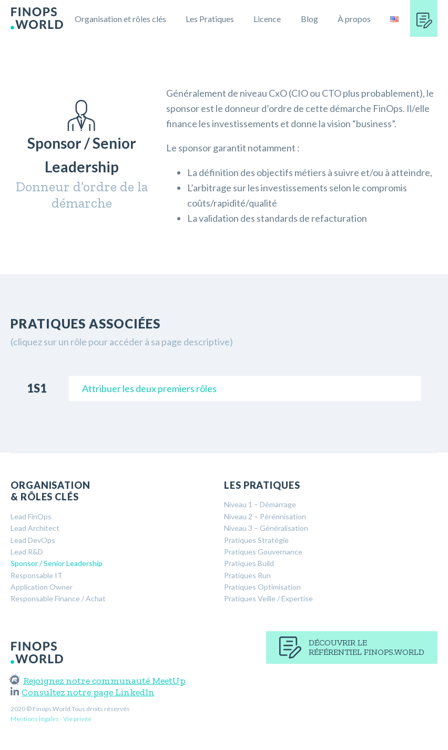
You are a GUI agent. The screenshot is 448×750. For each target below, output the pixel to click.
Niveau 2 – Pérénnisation (265, 516)
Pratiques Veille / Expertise (268, 598)
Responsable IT (37, 575)
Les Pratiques (210, 19)
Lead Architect (35, 527)
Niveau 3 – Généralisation (266, 527)
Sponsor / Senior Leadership (57, 563)
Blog (309, 19)
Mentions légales (35, 719)
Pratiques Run (247, 575)
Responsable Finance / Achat (58, 598)
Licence (267, 19)
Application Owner (42, 586)
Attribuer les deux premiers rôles (149, 388)
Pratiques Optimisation (262, 586)
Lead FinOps (31, 516)
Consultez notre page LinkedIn (83, 692)
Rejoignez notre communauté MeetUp (98, 680)
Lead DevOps (33, 540)
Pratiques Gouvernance (263, 551)
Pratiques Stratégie (256, 540)
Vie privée (77, 719)
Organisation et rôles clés (120, 19)
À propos (354, 19)
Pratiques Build (249, 563)
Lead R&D (27, 551)
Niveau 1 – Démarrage (260, 504)
